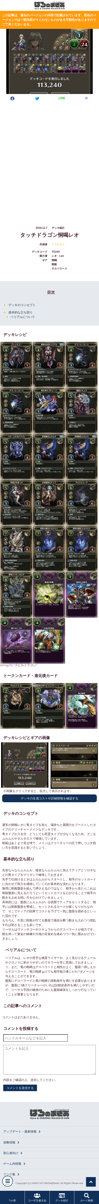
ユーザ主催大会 (37, 1197)
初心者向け (12, 1153)
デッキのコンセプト (22, 305)
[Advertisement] (49, 159)
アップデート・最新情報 (21, 1131)
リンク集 (11, 1174)
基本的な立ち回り (20, 312)
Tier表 (12, 1197)
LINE (62, 98)
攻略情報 (11, 1142)
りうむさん (58, 244)
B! (86, 98)
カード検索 (86, 1197)
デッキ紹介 (62, 1197)
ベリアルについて (23, 317)
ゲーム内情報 (14, 1164)
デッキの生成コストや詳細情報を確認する (49, 798)
